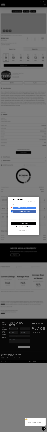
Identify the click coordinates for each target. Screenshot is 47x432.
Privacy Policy (20, 230)
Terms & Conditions (26, 230)
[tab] (23, 226)
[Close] (44, 418)
